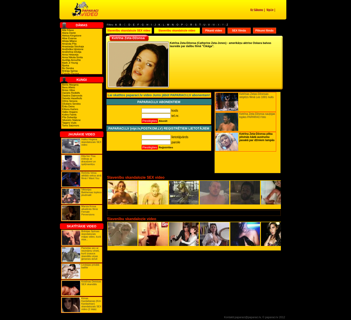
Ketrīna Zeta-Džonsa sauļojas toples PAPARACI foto (257, 115)
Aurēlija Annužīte (71, 60)
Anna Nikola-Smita (72, 57)
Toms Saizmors (70, 125)
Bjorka (65, 65)
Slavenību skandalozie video (176, 30)
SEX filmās (239, 30)
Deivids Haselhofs (72, 98)
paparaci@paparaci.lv (248, 317)
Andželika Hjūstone (72, 49)
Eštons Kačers (70, 109)
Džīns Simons (70, 101)
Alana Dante (69, 32)
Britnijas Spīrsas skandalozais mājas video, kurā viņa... (91, 235)
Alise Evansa (69, 38)
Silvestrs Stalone (71, 120)
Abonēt (163, 121)
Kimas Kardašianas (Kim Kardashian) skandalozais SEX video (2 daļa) (91, 303)
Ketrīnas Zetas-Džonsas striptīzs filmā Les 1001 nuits (256, 95)
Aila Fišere (68, 30)
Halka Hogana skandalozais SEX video (91, 142)
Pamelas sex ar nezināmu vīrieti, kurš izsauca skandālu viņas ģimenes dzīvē (90, 253)
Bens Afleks (68, 87)
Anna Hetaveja (70, 54)
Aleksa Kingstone (71, 35)
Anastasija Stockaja (73, 46)
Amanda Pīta (69, 43)
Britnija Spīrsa (70, 71)
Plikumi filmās (264, 30)
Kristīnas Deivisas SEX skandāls (91, 283)
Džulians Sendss (71, 103)
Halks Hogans (70, 112)
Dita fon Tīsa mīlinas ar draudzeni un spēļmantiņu (88, 160)
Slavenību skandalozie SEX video (128, 30)
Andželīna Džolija (71, 52)
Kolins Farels (69, 114)
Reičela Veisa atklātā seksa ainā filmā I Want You (91, 175)
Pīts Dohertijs (69, 117)
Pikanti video (213, 30)
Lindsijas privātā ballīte (90, 266)
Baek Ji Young (70, 62)
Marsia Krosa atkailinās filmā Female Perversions (89, 210)
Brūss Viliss (68, 90)
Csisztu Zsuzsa (70, 73)
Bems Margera (70, 84)
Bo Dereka (68, 68)
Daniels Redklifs (71, 92)
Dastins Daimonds (72, 95)
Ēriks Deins (68, 106)
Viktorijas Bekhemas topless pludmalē (91, 192)
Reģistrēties (166, 147)
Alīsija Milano (69, 41)
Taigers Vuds (69, 122)
